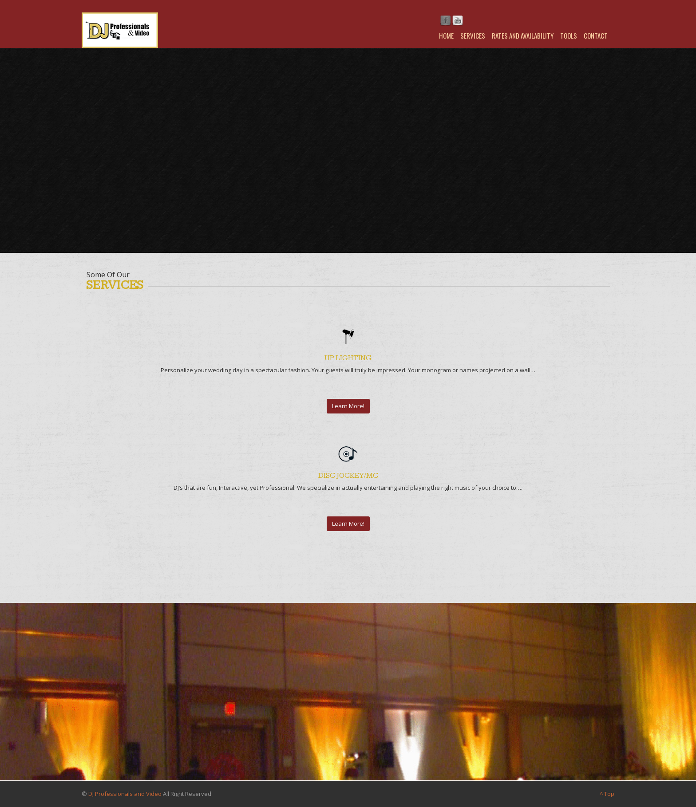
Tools (568, 35)
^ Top (607, 794)
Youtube (457, 21)
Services (472, 35)
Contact (596, 35)
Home (446, 35)
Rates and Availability (523, 35)
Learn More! (348, 406)
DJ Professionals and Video (125, 794)
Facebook (445, 21)
